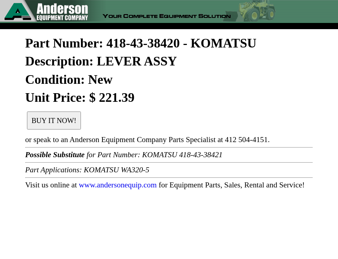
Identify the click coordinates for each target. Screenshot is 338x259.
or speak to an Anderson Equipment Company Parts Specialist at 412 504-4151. (147, 139)
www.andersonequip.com (118, 185)
